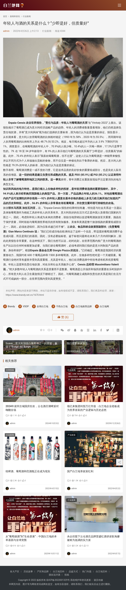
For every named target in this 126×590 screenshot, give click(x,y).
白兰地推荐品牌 (84, 306)
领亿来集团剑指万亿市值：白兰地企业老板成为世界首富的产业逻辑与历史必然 (93, 408)
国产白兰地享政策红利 (80, 471)
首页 (5, 16)
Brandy (11, 306)
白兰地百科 (58, 571)
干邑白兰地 (62, 306)
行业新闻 (46, 31)
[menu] (119, 5)
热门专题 (86, 571)
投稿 (66, 574)
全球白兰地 (42, 306)
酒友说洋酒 (54, 574)
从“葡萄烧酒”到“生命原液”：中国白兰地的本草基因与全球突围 (31, 538)
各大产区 (14, 571)
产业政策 (71, 435)
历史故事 (28, 571)
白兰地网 (104, 306)
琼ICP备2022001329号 (58, 580)
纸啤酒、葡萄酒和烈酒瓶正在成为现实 (28, 471)
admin (6, 31)
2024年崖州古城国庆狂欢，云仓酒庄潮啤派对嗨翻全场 (32, 408)
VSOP (26, 306)
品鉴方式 (73, 571)
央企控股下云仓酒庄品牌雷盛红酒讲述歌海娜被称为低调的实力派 (93, 538)
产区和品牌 (43, 571)
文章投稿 (10, 370)
